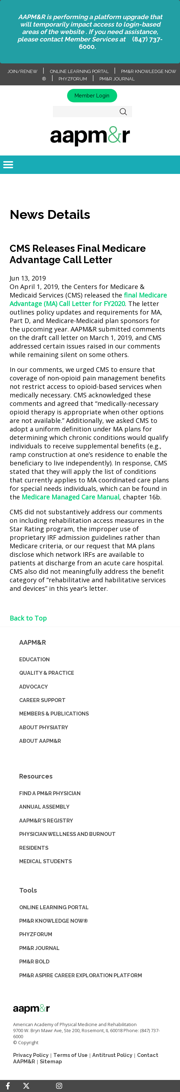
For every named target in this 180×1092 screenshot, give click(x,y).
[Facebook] (8, 1086)
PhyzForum (73, 78)
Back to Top (28, 618)
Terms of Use (70, 1055)
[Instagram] (59, 1086)
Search (123, 111)
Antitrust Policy (112, 1055)
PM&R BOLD (34, 961)
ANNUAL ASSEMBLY (44, 807)
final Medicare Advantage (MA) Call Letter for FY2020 (88, 299)
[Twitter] (26, 1086)
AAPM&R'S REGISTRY (46, 820)
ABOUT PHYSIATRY (43, 727)
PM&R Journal (117, 78)
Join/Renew (22, 71)
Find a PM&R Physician (50, 793)
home (90, 136)
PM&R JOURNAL (39, 948)
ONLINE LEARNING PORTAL (54, 907)
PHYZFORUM (35, 934)
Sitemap (51, 1061)
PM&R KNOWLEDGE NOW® (53, 921)
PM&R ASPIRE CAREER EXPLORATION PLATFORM (80, 975)
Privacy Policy (31, 1055)
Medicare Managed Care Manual (70, 497)
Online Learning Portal (79, 71)
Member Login (92, 95)
